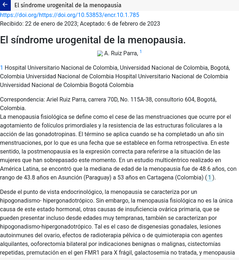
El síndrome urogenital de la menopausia (67, 5)
